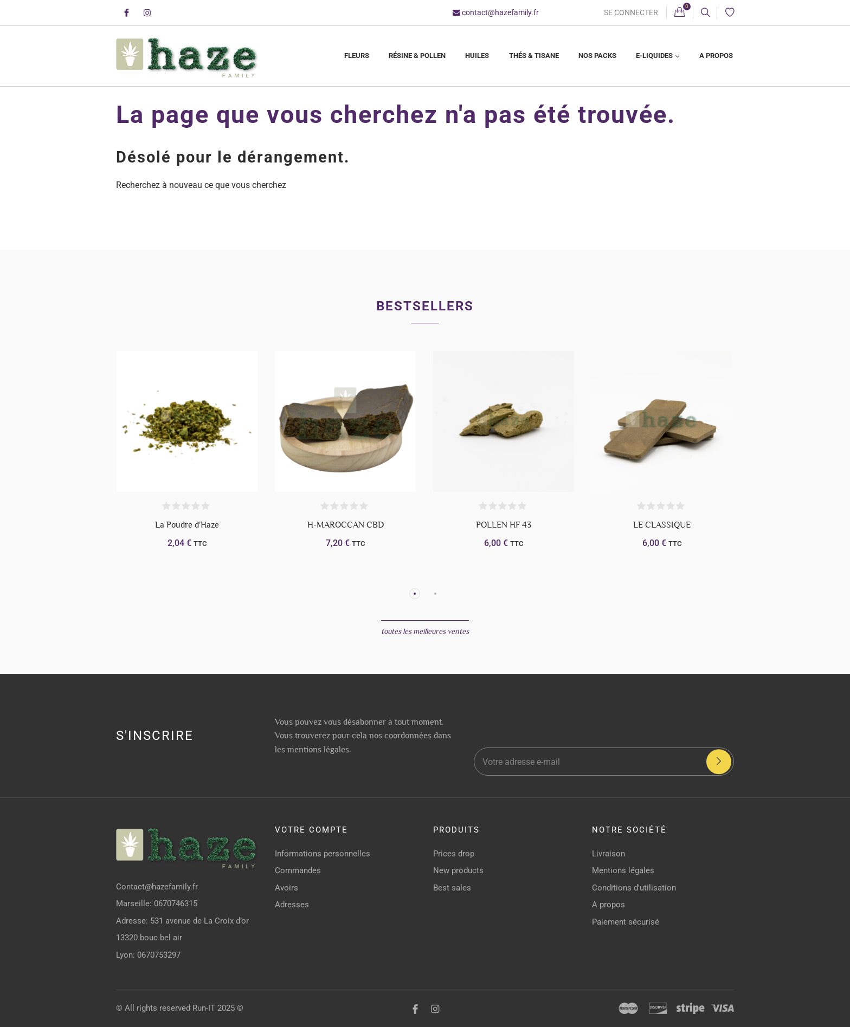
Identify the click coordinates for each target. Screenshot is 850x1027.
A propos (716, 55)
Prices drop (453, 854)
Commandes (298, 870)
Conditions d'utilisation (634, 888)
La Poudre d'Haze (187, 524)
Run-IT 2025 (213, 1008)
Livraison (608, 854)
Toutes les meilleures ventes (425, 631)
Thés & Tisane (534, 55)
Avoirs (286, 888)
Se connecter (631, 12)
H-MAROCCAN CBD (345, 524)
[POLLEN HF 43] (503, 421)
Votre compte (311, 830)
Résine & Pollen (417, 55)
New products (458, 870)
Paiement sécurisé (625, 922)
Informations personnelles (322, 854)
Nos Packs (597, 55)
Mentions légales (623, 870)
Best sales (452, 888)
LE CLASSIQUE (662, 524)
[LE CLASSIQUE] (661, 421)
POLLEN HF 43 (503, 524)
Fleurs (356, 55)
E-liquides (655, 55)
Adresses (292, 904)
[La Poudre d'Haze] (187, 421)
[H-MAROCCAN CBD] (345, 421)
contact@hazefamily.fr (496, 12)
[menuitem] (356, 56)
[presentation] (625, 717)
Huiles (477, 55)
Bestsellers (425, 306)
